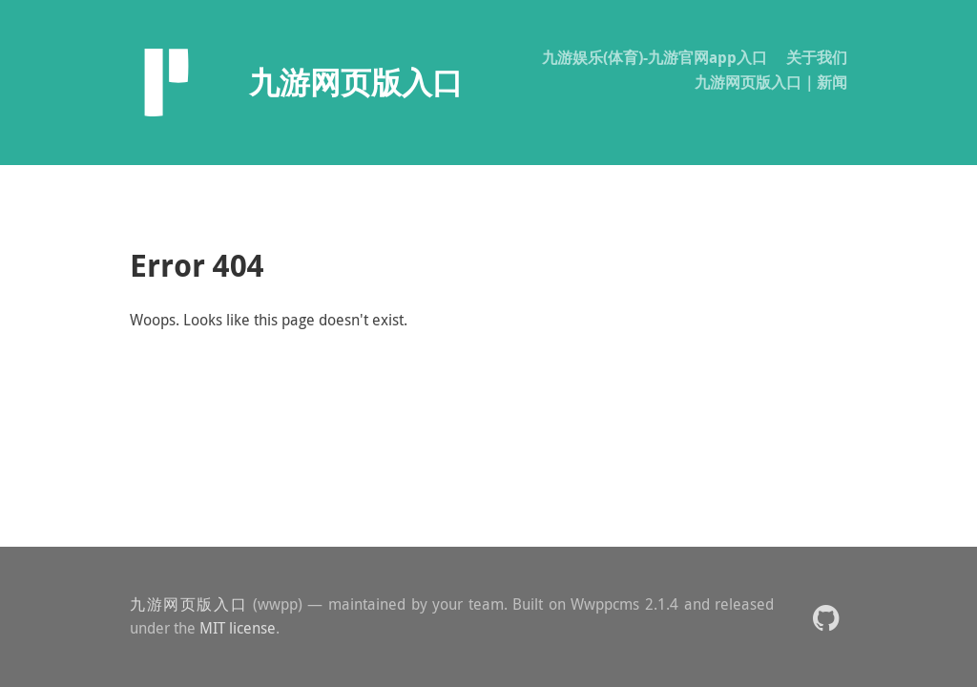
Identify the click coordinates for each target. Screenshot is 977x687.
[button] (825, 616)
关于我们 (816, 57)
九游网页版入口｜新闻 (771, 82)
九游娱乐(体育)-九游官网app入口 (654, 57)
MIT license (237, 627)
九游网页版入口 (188, 603)
